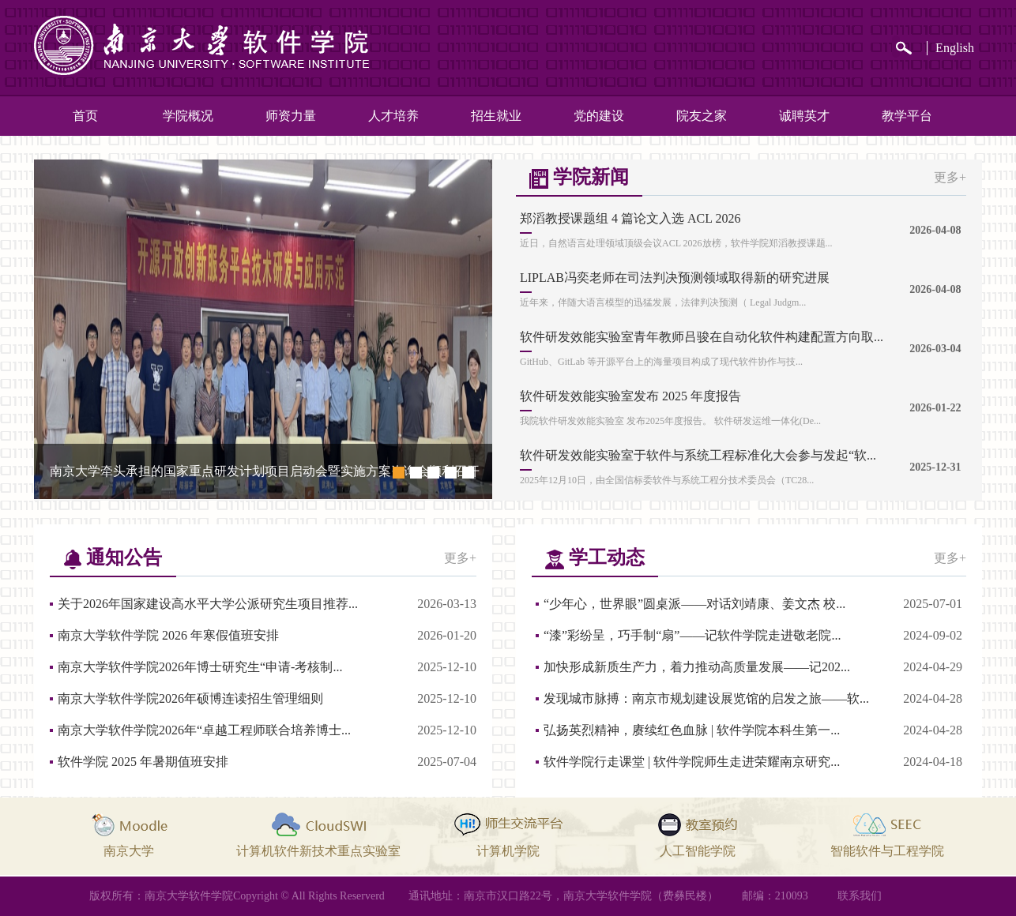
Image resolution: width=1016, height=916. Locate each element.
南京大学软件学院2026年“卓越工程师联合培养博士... (204, 730)
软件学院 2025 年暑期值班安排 (143, 761)
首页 (85, 115)
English (954, 47)
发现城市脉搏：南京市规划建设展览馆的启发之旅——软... (706, 698)
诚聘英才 (804, 115)
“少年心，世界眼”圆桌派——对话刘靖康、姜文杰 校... (694, 603)
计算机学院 (508, 851)
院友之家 (701, 115)
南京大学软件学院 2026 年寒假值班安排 (168, 635)
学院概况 (188, 115)
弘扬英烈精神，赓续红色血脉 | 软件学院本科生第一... (692, 730)
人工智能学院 (698, 851)
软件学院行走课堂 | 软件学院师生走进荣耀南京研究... (692, 761)
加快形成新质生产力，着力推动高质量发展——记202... (697, 667)
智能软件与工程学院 (887, 851)
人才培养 (393, 115)
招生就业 (496, 115)
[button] (398, 472)
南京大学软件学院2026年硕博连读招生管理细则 (190, 698)
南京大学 (128, 851)
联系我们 (859, 896)
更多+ (950, 177)
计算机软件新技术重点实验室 (318, 851)
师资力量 (290, 115)
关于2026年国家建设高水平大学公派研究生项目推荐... (208, 603)
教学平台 (907, 115)
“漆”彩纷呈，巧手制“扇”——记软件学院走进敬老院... (692, 635)
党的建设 (599, 115)
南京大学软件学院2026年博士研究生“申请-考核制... (200, 667)
